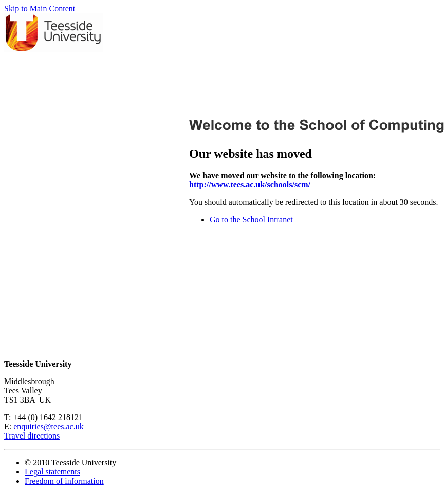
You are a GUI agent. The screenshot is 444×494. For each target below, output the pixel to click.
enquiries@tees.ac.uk (48, 426)
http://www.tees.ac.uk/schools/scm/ (249, 184)
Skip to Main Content (39, 8)
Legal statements (52, 471)
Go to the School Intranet (251, 219)
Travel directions (32, 435)
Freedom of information (64, 481)
